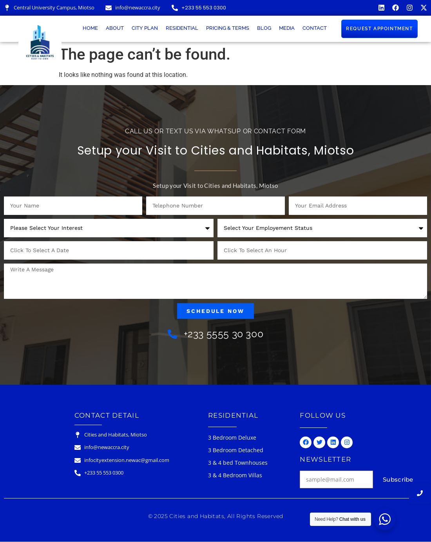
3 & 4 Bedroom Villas (235, 475)
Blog (264, 28)
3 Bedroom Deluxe (232, 437)
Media (287, 28)
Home (90, 28)
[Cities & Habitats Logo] (40, 42)
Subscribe (398, 479)
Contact (314, 28)
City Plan (145, 28)
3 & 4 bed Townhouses (238, 462)
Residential (182, 28)
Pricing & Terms (227, 28)
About (115, 28)
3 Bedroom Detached (235, 450)
